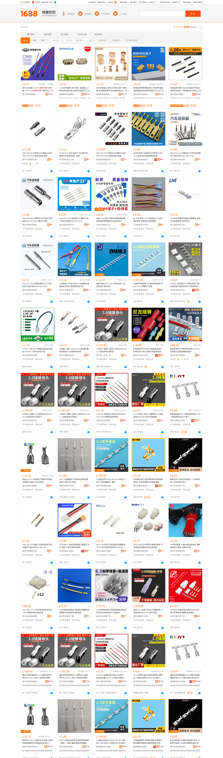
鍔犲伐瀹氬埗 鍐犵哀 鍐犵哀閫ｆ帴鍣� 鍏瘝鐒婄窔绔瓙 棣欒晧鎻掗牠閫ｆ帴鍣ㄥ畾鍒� (111, 89)
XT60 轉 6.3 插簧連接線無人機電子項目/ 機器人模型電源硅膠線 (74, 545)
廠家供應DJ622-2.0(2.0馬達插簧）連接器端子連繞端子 (110, 285)
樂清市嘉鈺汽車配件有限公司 (104, 551)
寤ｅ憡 (50, 91)
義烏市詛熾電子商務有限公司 (104, 616)
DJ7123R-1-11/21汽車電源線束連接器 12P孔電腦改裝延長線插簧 (37, 611)
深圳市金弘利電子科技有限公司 (104, 420)
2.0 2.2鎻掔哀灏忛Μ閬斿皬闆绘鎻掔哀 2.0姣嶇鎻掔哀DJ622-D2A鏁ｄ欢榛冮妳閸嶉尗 (148, 676)
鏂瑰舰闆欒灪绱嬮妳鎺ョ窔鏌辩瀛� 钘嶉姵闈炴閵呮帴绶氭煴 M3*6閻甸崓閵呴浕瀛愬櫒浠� (148, 89)
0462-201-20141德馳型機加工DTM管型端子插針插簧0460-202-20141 (36, 285)
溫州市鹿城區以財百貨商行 (30, 159)
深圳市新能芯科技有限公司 (30, 420)
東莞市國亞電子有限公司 (178, 616)
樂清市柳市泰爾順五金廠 (30, 486)
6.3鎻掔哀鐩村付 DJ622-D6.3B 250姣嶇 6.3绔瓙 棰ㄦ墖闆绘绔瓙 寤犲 (110, 741)
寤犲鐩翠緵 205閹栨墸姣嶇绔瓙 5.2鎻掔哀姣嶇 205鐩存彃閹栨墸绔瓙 (185, 741)
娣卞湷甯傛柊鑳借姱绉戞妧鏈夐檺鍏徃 (30, 681)
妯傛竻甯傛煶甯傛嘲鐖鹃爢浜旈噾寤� (30, 747)
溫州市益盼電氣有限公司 (141, 420)
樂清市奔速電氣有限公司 (141, 290)
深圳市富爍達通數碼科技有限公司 (67, 420)
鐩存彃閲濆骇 (186, 98)
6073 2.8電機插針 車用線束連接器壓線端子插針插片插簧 (73, 480)
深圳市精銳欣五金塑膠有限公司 (178, 290)
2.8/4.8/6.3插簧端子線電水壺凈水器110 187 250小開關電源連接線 (111, 415)
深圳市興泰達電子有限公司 (141, 159)
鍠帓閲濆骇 (175, 98)
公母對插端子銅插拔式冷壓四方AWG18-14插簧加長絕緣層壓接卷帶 (148, 154)
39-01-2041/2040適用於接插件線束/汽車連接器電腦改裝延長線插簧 (148, 545)
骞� (50, 94)
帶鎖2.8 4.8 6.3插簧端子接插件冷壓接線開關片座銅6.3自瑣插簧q (37, 480)
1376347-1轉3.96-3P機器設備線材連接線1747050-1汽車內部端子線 (37, 350)
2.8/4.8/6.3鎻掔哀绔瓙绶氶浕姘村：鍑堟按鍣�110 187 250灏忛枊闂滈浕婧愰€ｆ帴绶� (111, 676)
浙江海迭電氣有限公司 (30, 616)
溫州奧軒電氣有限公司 (178, 159)
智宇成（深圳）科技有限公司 (104, 355)
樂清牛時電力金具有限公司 (141, 355)
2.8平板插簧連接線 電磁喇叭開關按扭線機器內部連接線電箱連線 (74, 611)
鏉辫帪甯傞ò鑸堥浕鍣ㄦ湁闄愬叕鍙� (141, 747)
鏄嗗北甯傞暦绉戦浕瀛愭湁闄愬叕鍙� (178, 747)
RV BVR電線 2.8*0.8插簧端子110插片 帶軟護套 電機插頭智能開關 (148, 219)
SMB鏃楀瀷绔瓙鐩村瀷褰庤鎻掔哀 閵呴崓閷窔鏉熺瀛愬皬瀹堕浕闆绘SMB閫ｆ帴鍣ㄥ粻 (148, 741)
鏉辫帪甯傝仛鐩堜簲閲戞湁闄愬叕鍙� (178, 681)
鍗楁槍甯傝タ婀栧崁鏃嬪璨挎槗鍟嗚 (104, 747)
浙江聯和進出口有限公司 (67, 159)
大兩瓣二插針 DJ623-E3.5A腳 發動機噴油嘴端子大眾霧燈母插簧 (74, 350)
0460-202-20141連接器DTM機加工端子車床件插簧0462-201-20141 (73, 219)
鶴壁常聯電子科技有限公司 (67, 486)
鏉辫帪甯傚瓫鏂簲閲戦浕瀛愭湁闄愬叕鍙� (104, 94)
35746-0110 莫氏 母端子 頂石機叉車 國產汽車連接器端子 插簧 (73, 154)
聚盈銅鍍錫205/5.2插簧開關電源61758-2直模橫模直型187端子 (185, 415)
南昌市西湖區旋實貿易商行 (104, 486)
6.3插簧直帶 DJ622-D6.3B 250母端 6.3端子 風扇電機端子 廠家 (111, 480)
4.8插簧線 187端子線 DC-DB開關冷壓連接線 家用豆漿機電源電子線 (74, 285)
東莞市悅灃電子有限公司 (178, 551)
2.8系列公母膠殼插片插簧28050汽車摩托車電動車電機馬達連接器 (184, 611)
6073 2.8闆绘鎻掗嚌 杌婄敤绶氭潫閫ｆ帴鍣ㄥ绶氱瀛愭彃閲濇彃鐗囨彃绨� (74, 741)
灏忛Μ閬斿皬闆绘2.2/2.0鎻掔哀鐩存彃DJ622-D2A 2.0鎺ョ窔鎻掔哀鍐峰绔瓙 (37, 676)
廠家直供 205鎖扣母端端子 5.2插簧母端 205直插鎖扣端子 (185, 480)
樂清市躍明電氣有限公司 (30, 225)
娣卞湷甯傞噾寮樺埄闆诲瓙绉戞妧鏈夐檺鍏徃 (104, 681)
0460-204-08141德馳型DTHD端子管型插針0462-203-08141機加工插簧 (37, 219)
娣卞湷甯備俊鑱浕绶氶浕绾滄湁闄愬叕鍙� (30, 94)
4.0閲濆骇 (196, 98)
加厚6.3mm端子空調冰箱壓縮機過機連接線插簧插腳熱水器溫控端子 (110, 219)
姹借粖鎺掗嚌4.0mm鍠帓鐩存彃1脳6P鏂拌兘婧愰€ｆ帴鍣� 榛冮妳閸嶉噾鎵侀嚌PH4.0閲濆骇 (185, 89)
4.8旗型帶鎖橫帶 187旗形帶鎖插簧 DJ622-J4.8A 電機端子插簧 (148, 285)
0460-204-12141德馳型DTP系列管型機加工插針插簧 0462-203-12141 (185, 154)
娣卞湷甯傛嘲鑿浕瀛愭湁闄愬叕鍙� (178, 94)
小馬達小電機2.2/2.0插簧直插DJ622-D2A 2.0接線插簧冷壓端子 (37, 415)
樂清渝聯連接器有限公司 (104, 159)
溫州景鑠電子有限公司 (141, 616)
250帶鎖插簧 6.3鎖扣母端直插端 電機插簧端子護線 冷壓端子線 (185, 545)
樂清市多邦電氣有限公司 (178, 355)
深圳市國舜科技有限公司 (67, 355)
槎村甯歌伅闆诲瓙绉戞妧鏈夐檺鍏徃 (67, 747)
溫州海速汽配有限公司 (141, 551)
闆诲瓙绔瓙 (155, 98)
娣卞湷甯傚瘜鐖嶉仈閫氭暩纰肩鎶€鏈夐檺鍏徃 (67, 681)
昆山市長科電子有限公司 (178, 486)
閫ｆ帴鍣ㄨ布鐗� (78, 98)
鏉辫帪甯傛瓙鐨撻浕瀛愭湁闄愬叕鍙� (67, 94)
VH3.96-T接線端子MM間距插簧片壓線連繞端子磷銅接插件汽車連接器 (184, 285)
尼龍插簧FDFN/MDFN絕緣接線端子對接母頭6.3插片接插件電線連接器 (147, 350)
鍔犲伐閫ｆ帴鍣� (117, 98)
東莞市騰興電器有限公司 (141, 486)
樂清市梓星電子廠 (66, 616)
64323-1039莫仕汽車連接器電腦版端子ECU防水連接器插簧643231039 (110, 545)
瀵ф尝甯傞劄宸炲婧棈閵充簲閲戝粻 (141, 94)
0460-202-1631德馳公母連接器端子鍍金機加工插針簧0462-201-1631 (37, 545)
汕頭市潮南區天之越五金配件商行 (104, 225)
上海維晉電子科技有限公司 (141, 225)
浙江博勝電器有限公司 (104, 290)
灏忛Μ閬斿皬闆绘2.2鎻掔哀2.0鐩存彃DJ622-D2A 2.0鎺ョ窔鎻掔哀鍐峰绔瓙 (73, 676)
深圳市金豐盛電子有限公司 (67, 290)
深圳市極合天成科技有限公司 (67, 551)
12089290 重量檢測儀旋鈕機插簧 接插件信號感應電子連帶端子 (185, 219)
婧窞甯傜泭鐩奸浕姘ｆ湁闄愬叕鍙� (141, 681)
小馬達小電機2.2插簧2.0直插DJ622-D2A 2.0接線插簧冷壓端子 (111, 350)
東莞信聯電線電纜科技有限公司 (30, 355)
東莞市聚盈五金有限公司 (178, 420)
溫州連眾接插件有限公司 (67, 225)
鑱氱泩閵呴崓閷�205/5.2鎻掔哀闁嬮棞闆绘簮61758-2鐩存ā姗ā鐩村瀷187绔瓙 (185, 676)
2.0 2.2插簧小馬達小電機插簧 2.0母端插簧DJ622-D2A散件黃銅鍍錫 (148, 415)
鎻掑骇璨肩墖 (64, 98)
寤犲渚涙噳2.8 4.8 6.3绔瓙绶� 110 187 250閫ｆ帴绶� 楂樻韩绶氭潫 (37, 89)
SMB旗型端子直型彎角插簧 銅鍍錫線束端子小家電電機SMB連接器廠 (148, 480)
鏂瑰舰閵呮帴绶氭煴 (141, 98)
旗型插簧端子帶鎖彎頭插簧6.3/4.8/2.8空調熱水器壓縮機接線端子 (185, 350)
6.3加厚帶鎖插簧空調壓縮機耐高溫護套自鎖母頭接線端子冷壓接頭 (111, 611)
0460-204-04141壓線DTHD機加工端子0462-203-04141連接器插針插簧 (37, 154)
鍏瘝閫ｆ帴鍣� (103, 98)
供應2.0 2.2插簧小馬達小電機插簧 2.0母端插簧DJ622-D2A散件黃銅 (148, 611)
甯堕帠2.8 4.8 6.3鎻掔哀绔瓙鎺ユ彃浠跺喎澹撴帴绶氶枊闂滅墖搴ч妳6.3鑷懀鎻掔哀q (37, 741)
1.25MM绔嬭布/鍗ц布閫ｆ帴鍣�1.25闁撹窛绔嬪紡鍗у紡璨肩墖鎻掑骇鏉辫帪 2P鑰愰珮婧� (74, 89)
